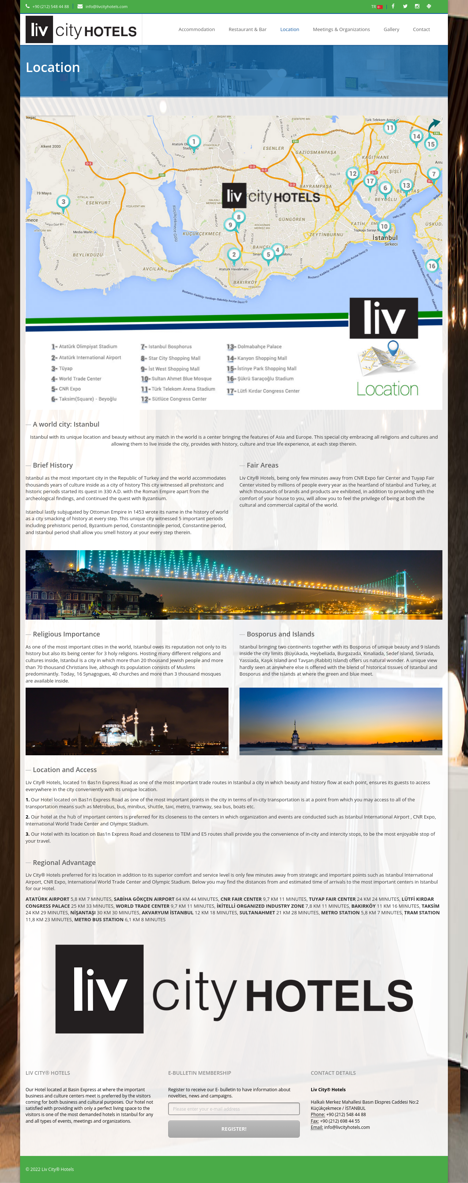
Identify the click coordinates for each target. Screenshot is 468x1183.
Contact (421, 29)
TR (377, 6)
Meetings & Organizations (341, 29)
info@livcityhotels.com (103, 6)
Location (289, 29)
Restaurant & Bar (248, 29)
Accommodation (197, 29)
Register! (234, 1128)
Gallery (391, 29)
